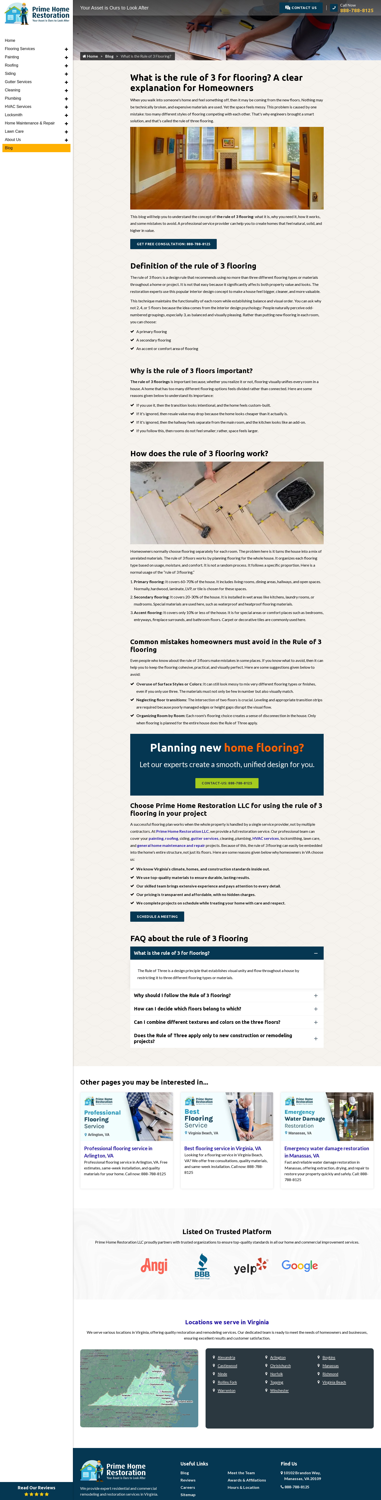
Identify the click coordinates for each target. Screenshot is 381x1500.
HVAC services (265, 839)
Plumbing (13, 89)
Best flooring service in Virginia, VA (222, 1150)
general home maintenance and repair (171, 846)
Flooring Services (20, 39)
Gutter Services (18, 72)
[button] (66, 39)
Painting (12, 47)
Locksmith (13, 105)
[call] (352, 7)
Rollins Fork (227, 1384)
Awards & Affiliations (247, 1481)
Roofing (11, 56)
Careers (188, 1489)
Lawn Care (14, 122)
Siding (10, 64)
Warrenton (226, 1392)
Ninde (222, 1375)
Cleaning (12, 81)
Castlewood (227, 1367)
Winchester (279, 1392)
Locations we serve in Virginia (227, 1324)
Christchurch (280, 1367)
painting (156, 839)
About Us (13, 130)
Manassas (330, 1367)
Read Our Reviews (36, 1491)
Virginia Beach (334, 1384)
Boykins (328, 1359)
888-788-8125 (295, 1488)
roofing (171, 839)
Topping (276, 1384)
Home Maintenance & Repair (30, 114)
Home (90, 56)
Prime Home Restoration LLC (182, 832)
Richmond (330, 1375)
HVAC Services (18, 97)
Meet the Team (241, 1474)
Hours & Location (243, 1489)
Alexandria (226, 1359)
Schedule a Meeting (159, 918)
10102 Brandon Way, (301, 1477)
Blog (109, 56)
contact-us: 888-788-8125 (227, 784)
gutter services (204, 839)
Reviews (188, 1481)
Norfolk (276, 1375)
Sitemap (188, 1496)
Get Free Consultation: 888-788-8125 (177, 245)
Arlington (278, 1359)
